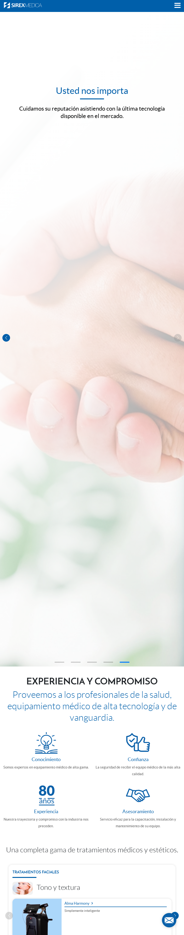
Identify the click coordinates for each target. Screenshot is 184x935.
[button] (59, 662)
